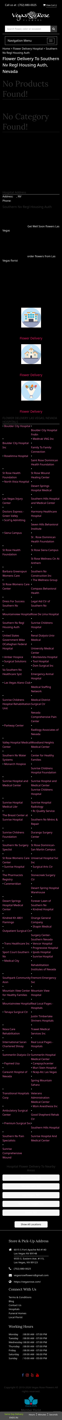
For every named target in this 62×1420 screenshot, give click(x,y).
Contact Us (15, 1305)
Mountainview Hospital (16, 614)
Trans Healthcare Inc (17, 943)
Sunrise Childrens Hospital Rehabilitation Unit (16, 704)
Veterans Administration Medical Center (40, 1097)
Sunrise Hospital (14, 866)
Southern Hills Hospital (45, 1127)
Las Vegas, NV (31, 1195)
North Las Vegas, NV (30, 1204)
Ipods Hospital (42, 952)
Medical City (11, 961)
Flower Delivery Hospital (28, 48)
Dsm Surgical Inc (43, 665)
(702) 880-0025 (27, 5)
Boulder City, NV (31, 1177)
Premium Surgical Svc (17, 1123)
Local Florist (16, 1317)
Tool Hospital (41, 661)
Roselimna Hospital (16, 456)
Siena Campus (13, 533)
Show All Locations (31, 1224)
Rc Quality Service (44, 811)
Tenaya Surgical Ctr (16, 1012)
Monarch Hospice (15, 764)
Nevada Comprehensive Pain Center (44, 717)
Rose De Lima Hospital (45, 614)
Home (6, 48)
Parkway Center (14, 725)
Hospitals (14, 1309)
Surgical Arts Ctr (43, 866)
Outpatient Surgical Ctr (16, 931)
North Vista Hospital (16, 481)
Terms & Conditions (20, 1297)
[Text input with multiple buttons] (27, 29)
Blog (11, 1301)
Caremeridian (12, 883)
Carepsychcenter (43, 1063)
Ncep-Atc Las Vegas (45, 1072)
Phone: (6, 201)
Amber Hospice (13, 657)
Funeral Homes (17, 1313)
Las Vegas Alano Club (17, 682)
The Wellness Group (45, 580)
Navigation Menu (20, 40)
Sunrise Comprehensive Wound (12, 1153)
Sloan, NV (31, 1212)
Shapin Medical (42, 926)
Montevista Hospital (45, 657)
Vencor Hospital (42, 943)
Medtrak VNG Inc (43, 439)
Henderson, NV (31, 1186)
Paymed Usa (12, 1063)
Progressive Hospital (45, 948)
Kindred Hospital (43, 909)
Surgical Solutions (15, 661)
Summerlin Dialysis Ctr (16, 1055)
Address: (7, 196)
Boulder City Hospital (17, 426)
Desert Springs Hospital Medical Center (12, 905)
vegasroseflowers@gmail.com (31, 1275)
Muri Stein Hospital (44, 1068)
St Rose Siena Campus (45, 550)
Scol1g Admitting (14, 520)
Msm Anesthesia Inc (45, 1106)
